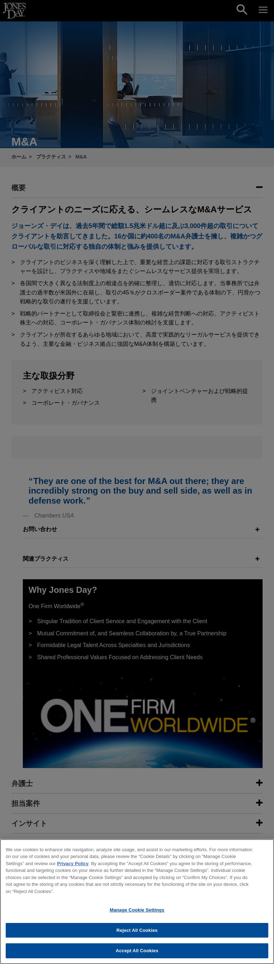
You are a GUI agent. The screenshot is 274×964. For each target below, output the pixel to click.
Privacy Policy (72, 866)
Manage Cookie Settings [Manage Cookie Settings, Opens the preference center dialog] (137, 912)
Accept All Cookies (137, 953)
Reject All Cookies (136, 932)
